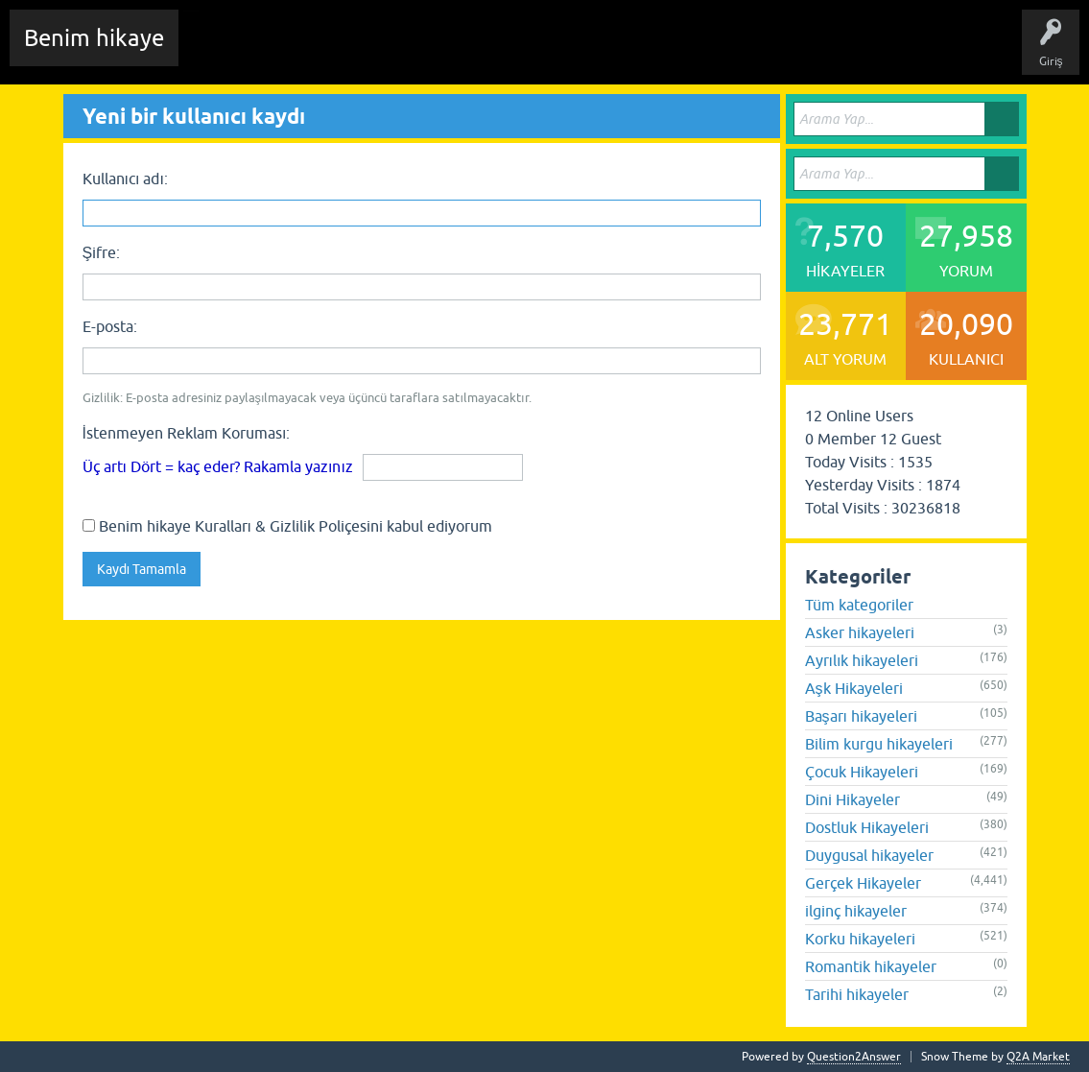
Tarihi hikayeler (857, 994)
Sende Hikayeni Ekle (706, 52)
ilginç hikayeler (856, 910)
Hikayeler (379, 52)
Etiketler (446, 52)
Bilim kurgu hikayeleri (879, 743)
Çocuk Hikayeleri (861, 771)
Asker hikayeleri (859, 632)
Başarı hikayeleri (861, 716)
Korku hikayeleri (860, 938)
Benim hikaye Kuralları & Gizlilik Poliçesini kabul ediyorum (287, 526)
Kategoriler (519, 52)
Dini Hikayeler (852, 799)
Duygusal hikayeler (869, 855)
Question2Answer (854, 1056)
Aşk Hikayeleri (854, 688)
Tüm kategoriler (859, 604)
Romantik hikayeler (870, 966)
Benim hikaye (94, 38)
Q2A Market (1038, 1056)
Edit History (303, 52)
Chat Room (221, 52)
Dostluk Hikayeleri (867, 827)
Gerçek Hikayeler (863, 883)
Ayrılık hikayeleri (862, 660)
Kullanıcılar (599, 52)
